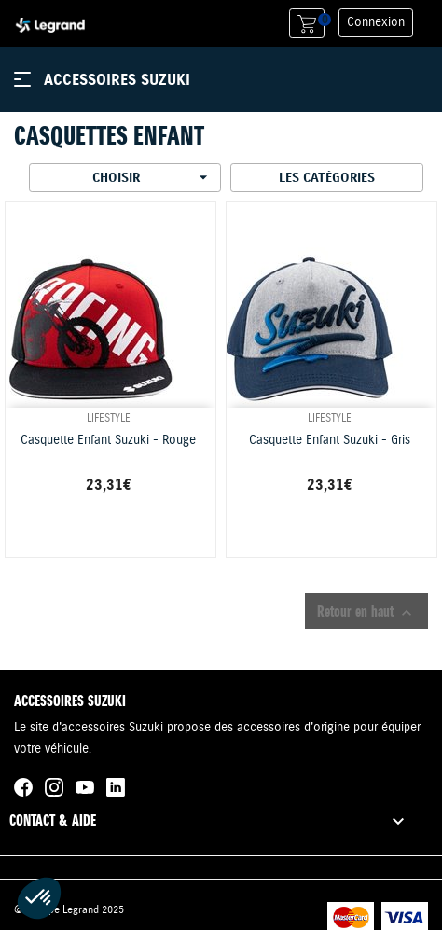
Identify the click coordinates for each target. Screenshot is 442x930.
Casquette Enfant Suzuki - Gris (329, 441)
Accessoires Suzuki (117, 79)
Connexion (376, 22)
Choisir (153, 177)
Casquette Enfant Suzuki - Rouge (108, 441)
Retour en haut (366, 612)
